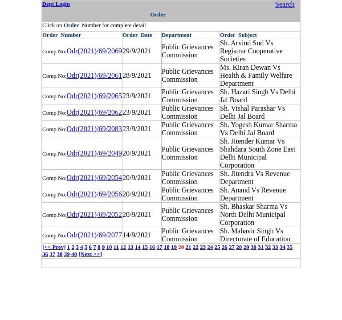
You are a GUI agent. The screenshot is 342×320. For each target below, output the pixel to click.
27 (232, 247)
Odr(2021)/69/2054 (94, 177)
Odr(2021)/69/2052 (94, 214)
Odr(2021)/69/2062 (94, 112)
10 (109, 247)
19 (174, 247)
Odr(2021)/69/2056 (94, 194)
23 (203, 247)
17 (160, 247)
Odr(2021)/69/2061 (94, 75)
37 (52, 254)
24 (210, 247)
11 (116, 247)
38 (60, 254)
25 (217, 247)
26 (225, 247)
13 (131, 247)
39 (67, 254)
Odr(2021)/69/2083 (94, 128)
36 (45, 254)
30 (253, 247)
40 (74, 254)
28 (239, 247)
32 (268, 247)
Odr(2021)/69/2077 (94, 235)
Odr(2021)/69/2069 (94, 51)
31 (261, 247)
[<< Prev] (53, 247)
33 (275, 247)
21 (188, 247)
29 (246, 247)
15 (145, 247)
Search (285, 4)
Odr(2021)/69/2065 (94, 96)
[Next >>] (90, 254)
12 (123, 247)
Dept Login (56, 3)
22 (196, 247)
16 (152, 247)
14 (138, 247)
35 (290, 247)
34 (282, 247)
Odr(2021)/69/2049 (94, 153)
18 (167, 247)
